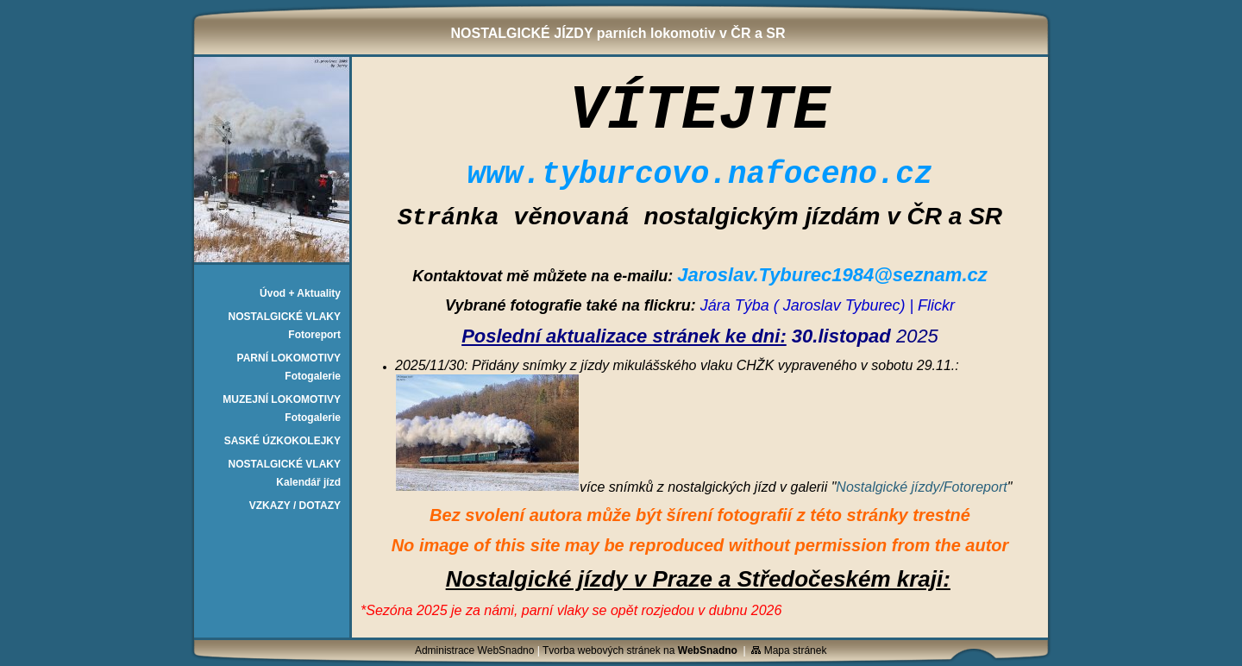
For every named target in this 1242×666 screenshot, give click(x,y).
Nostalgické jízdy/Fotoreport (921, 487)
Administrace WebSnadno (475, 650)
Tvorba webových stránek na (640, 650)
